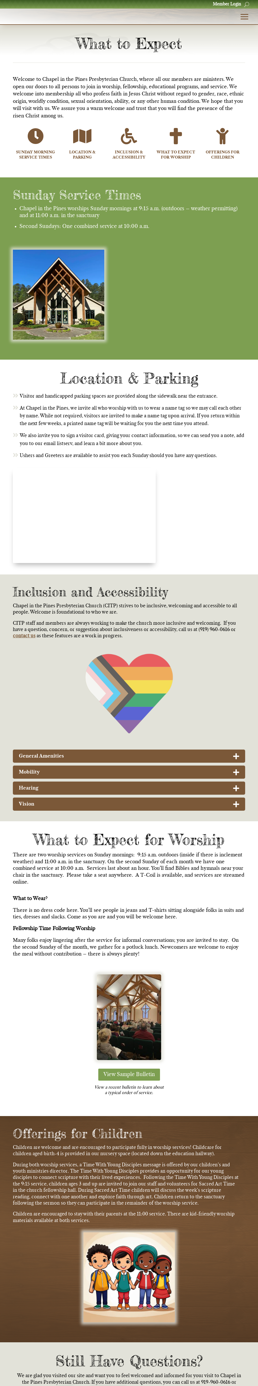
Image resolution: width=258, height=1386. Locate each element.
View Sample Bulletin (129, 1088)
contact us (24, 649)
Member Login (227, 4)
